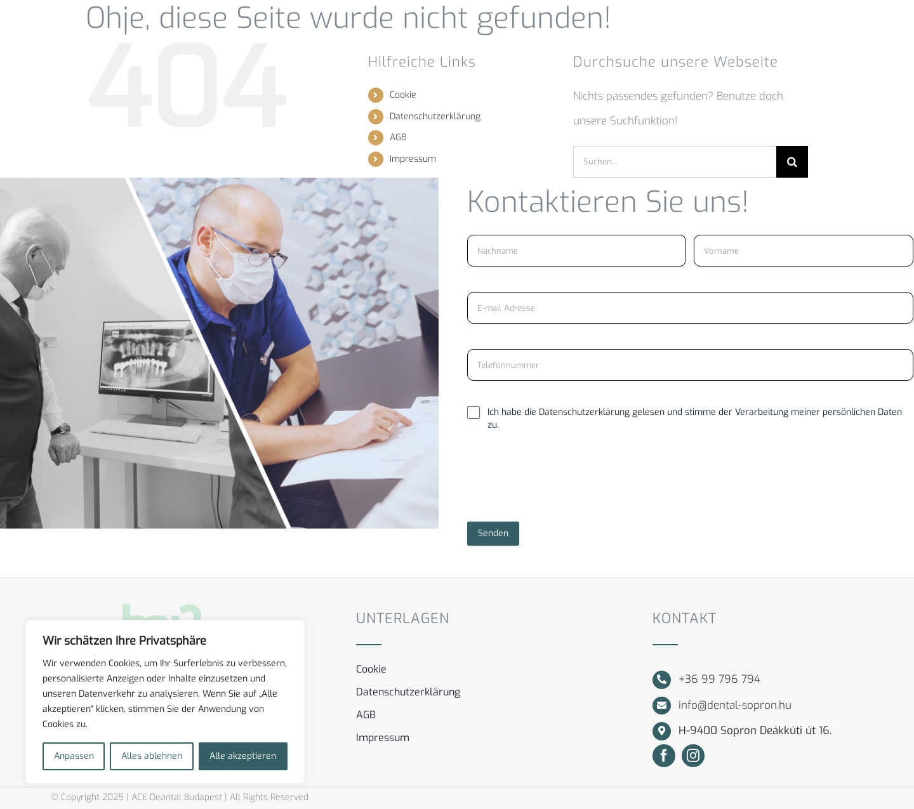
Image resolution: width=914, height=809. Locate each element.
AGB (398, 137)
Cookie (403, 95)
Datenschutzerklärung (435, 116)
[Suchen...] (674, 162)
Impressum (413, 159)
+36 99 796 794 (719, 679)
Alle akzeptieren (242, 756)
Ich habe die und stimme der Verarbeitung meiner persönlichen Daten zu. (694, 418)
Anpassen (74, 756)
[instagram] (693, 755)
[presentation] (563, 481)
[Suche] (792, 162)
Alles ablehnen (151, 756)
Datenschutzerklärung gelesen (603, 412)
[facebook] (663, 755)
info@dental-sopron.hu (735, 705)
